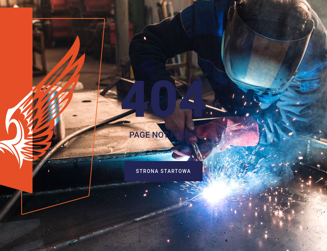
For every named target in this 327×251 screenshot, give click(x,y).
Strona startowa (169, 171)
